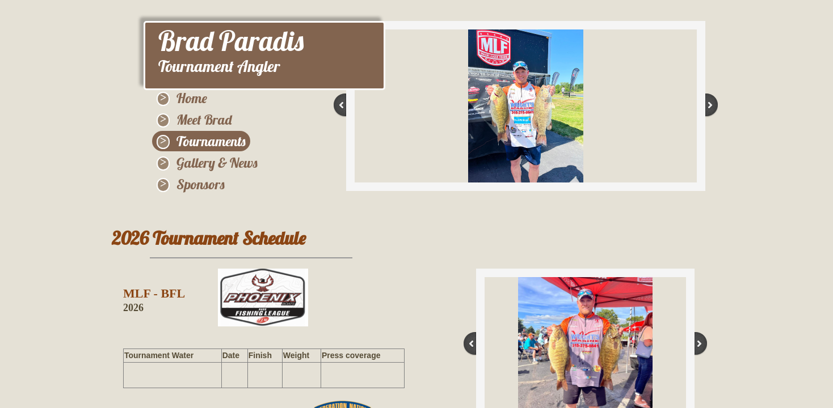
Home (191, 98)
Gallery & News (217, 162)
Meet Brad (204, 119)
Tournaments (211, 141)
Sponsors (200, 184)
